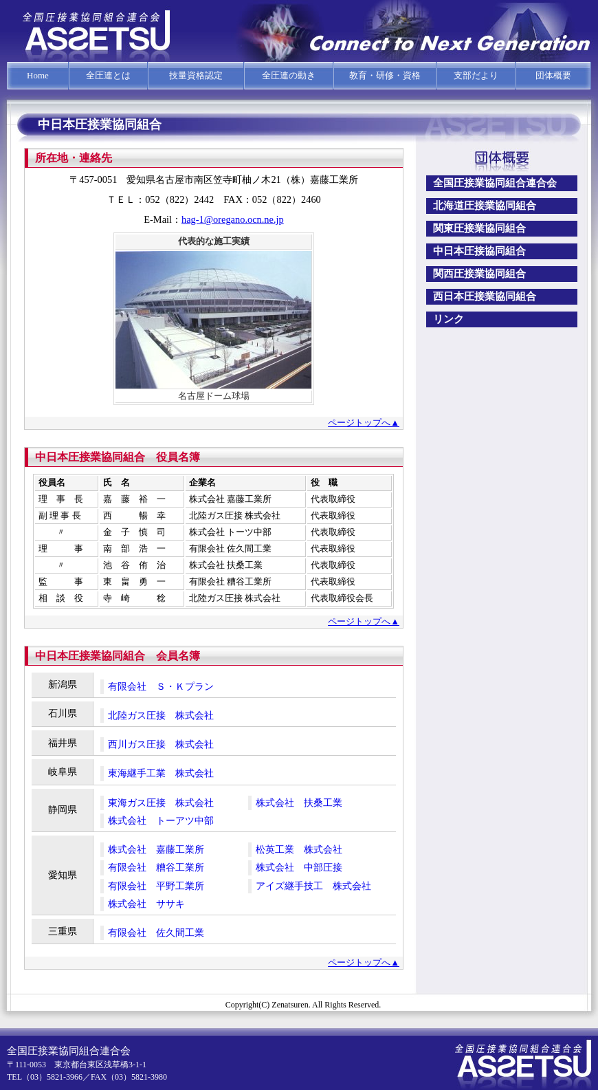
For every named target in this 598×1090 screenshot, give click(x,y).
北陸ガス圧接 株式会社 (161, 715)
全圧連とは (108, 75)
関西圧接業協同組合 (479, 273)
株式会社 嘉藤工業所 (156, 849)
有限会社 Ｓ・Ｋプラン (161, 686)
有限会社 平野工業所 (156, 885)
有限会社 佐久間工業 (156, 932)
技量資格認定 (196, 75)
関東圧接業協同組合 (479, 228)
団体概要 (553, 75)
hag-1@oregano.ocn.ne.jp (232, 219)
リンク (448, 319)
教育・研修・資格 (385, 75)
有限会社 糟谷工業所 (156, 867)
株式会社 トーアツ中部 (161, 820)
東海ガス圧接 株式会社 (161, 802)
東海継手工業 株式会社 (161, 772)
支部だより (476, 75)
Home (38, 75)
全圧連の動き (288, 75)
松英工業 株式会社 (299, 849)
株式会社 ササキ (146, 903)
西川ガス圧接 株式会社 (161, 744)
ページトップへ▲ (363, 422)
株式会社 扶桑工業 (299, 802)
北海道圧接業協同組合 (484, 205)
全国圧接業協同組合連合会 (495, 182)
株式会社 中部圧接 (299, 867)
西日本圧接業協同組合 (484, 296)
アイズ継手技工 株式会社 (313, 885)
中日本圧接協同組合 (479, 251)
